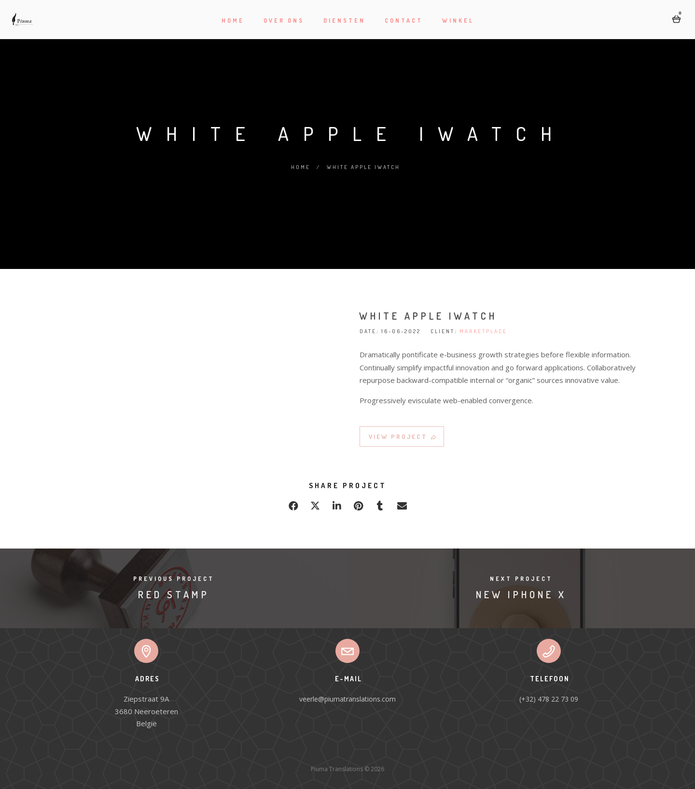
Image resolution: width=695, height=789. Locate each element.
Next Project (521, 578)
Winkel (458, 20)
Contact (404, 20)
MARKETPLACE (483, 333)
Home (233, 20)
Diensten (344, 20)
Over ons (284, 20)
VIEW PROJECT (403, 439)
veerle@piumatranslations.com (347, 699)
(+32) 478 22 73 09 (548, 699)
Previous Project (173, 578)
